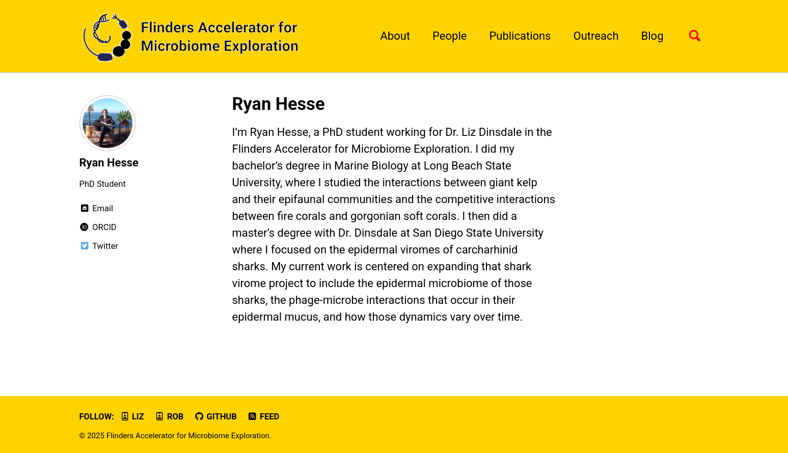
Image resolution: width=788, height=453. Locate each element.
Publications (520, 36)
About (396, 36)
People (449, 36)
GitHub (215, 416)
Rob (168, 416)
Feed (263, 416)
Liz (131, 416)
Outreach (596, 36)
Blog (652, 36)
